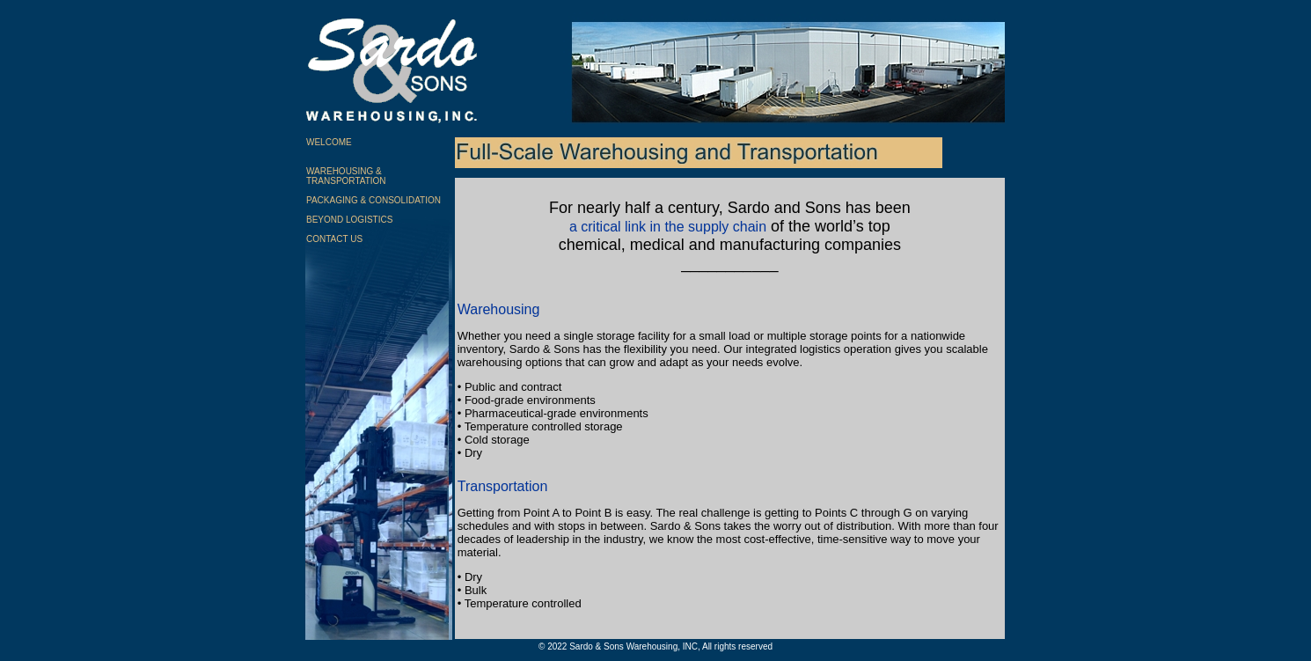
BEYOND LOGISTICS (349, 219)
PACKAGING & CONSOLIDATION (373, 200)
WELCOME (329, 142)
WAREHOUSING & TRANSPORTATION (346, 176)
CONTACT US (334, 239)
